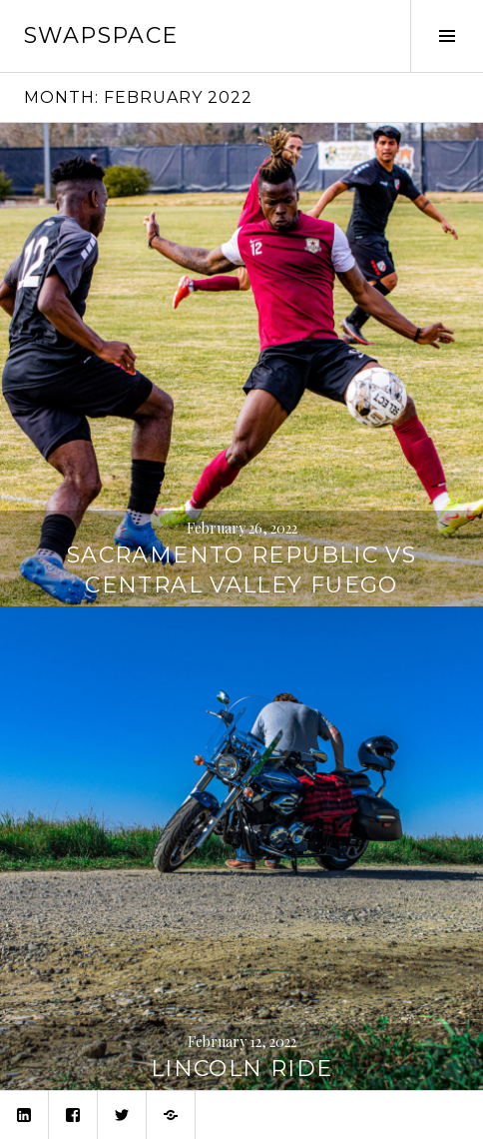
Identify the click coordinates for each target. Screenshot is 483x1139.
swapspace (101, 35)
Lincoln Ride (242, 1068)
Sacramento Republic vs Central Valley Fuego (241, 570)
